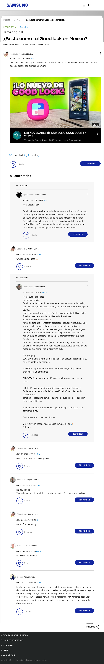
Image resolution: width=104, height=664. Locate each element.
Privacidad (7, 645)
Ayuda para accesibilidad (14, 635)
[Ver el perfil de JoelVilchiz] (27, 287)
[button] (96, 53)
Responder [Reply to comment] (78, 234)
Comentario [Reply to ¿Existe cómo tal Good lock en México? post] (90, 163)
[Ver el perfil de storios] (20, 577)
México (35, 155)
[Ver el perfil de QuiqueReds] (28, 195)
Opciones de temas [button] (96, 27)
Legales (5, 650)
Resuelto (24, 27)
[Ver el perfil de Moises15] (21, 545)
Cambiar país (8, 655)
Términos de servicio (12, 640)
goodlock (19, 155)
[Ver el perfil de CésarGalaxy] (15, 54)
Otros (32, 58)
